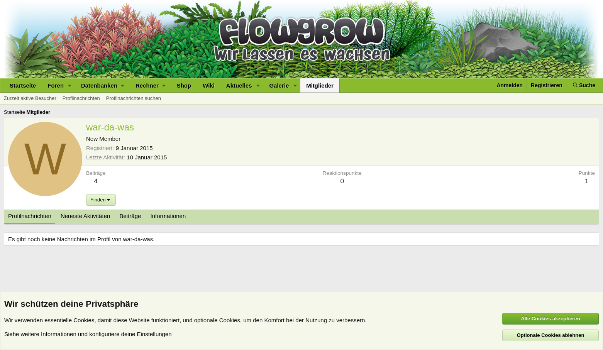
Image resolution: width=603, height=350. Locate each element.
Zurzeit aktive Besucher (30, 98)
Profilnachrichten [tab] (29, 216)
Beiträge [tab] (130, 216)
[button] (69, 85)
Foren (55, 85)
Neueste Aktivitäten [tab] (85, 216)
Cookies (83, 320)
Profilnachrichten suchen (133, 98)
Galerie (279, 85)
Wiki (209, 85)
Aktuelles (239, 85)
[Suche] (584, 85)
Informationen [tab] (168, 216)
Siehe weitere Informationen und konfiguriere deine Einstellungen (88, 334)
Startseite (23, 85)
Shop (184, 85)
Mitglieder (320, 85)
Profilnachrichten (81, 98)
